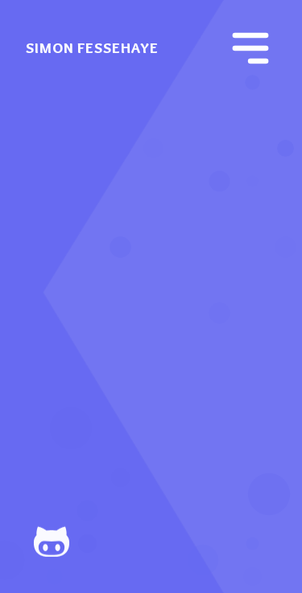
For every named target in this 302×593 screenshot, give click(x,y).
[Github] (74, 541)
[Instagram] (125, 541)
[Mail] (228, 541)
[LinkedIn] (177, 541)
